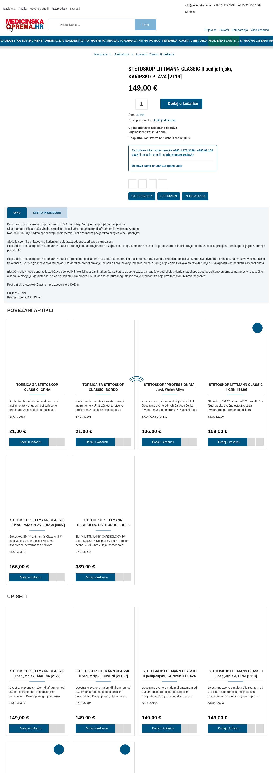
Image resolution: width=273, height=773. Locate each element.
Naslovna (8, 5)
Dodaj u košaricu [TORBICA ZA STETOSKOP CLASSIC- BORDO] (95, 432)
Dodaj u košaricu (184, 98)
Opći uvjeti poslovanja (84, 625)
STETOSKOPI (139, 191)
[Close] (58, 759)
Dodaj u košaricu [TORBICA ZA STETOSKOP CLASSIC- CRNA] (29, 432)
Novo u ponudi (36, 5)
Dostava (131, 619)
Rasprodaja (54, 5)
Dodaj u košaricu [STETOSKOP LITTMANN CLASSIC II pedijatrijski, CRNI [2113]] (228, 583)
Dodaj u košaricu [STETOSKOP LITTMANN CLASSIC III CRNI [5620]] (228, 432)
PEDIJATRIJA (187, 191)
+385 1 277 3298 (223, 6)
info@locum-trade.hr (200, 6)
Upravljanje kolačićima (140, 638)
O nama (75, 619)
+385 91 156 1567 (246, 6)
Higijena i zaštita (226, 35)
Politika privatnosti (82, 638)
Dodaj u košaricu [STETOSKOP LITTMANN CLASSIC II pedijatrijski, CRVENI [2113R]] (95, 583)
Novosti (68, 5)
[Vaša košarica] (261, 19)
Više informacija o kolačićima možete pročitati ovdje (68, 752)
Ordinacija (56, 35)
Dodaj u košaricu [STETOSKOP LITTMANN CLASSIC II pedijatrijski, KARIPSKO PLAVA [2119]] (161, 583)
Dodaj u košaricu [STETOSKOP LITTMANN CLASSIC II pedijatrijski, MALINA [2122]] (29, 583)
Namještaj (77, 35)
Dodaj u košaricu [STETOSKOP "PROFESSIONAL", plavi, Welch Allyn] (161, 432)
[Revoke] (102, 759)
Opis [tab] (16, 207)
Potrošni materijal (104, 35)
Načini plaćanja (80, 632)
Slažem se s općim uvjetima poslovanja (215, 757)
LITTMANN (163, 191)
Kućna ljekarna (196, 35)
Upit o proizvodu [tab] (43, 207)
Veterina (173, 35)
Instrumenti (33, 35)
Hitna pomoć (152, 35)
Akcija (20, 5)
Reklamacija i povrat (138, 625)
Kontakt (263, 6)
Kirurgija (131, 35)
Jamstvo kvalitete (137, 632)
